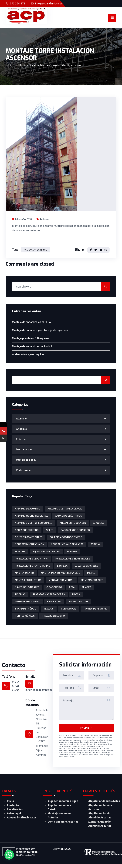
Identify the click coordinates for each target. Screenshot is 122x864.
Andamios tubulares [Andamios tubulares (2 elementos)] (73, 523)
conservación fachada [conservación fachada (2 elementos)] (29, 544)
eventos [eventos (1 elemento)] (72, 551)
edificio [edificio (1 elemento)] (95, 544)
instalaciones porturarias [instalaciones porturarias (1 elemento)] (32, 566)
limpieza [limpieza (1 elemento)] (62, 566)
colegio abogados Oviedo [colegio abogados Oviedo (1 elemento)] (66, 537)
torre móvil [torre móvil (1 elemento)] (68, 608)
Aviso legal (14, 813)
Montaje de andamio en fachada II (32, 346)
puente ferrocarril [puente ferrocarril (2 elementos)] (27, 601)
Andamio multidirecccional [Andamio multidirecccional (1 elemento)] (64, 508)
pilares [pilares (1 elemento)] (86, 587)
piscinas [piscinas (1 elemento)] (20, 594)
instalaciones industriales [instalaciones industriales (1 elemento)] (72, 558)
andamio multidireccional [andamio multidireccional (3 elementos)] (31, 516)
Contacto (13, 805)
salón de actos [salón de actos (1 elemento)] (78, 601)
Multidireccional (26, 65)
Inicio (9, 65)
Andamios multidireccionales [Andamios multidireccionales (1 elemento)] (33, 523)
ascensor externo (35, 249)
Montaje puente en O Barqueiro (30, 338)
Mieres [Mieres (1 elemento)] (91, 573)
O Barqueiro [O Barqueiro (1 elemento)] (54, 587)
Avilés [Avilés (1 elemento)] (49, 530)
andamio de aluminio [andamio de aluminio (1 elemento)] (27, 508)
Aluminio (21, 418)
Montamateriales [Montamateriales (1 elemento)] (92, 580)
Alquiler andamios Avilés (104, 801)
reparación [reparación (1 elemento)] (54, 601)
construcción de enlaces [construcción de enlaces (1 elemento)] (67, 544)
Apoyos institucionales (22, 817)
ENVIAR (86, 728)
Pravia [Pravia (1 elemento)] (76, 594)
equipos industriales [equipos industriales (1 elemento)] (46, 551)
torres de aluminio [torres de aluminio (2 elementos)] (95, 608)
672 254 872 (17, 3)
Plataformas (23, 470)
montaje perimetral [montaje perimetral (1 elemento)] (61, 580)
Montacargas (24, 449)
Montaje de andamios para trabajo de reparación (40, 330)
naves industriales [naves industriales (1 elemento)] (27, 587)
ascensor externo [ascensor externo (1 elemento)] (27, 530)
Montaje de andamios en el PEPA (31, 322)
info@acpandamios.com (49, 3)
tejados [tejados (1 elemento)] (49, 608)
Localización (15, 809)
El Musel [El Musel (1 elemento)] (20, 551)
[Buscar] (105, 380)
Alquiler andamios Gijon (63, 801)
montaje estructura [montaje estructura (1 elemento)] (28, 580)
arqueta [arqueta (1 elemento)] (98, 523)
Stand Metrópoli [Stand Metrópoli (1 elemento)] (25, 608)
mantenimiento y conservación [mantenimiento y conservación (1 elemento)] (60, 573)
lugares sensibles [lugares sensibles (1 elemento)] (86, 566)
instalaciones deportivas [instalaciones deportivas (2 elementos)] (31, 558)
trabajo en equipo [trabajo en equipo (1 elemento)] (53, 616)
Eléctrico (21, 439)
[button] (9, 855)
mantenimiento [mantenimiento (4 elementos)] (24, 573)
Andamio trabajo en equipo (28, 354)
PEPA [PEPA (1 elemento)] (72, 587)
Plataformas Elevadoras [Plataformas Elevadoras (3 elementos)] (49, 594)
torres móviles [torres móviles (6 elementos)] (25, 616)
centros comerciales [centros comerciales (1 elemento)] (28, 537)
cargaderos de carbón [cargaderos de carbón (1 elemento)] (75, 530)
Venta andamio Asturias (63, 821)
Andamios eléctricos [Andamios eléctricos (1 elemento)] (68, 516)
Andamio (43, 219)
